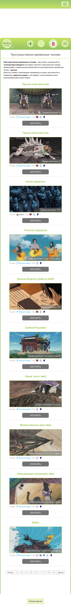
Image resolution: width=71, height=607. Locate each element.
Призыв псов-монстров (35, 84)
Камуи (35, 522)
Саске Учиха (48, 259)
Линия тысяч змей (35, 376)
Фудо (59, 210)
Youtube (53, 43)
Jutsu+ (30, 43)
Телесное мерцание (35, 230)
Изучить (35, 123)
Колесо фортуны (35, 181)
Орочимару (48, 356)
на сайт (7, 44)
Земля (21, 214)
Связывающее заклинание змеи (35, 473)
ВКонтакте (41, 43)
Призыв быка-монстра (35, 133)
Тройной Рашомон (35, 327)
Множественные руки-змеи (35, 425)
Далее (60, 572)
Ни (59, 112)
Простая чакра (24, 117)
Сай (59, 307)
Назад (10, 572)
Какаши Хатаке (47, 551)
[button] (65, 4)
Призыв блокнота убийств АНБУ (35, 279)
